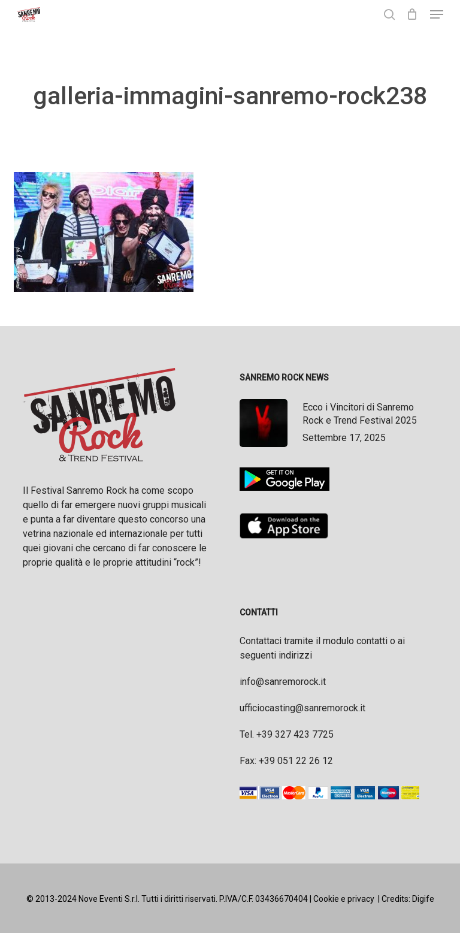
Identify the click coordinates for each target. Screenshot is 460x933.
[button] (436, 14)
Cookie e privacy (343, 899)
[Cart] (412, 14)
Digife (423, 899)
